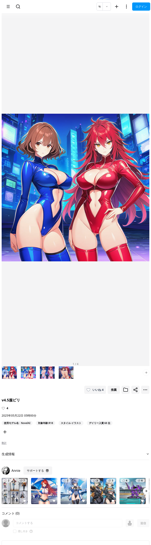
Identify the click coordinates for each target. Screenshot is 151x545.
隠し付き (23, 531)
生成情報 (75, 454)
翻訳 (4, 443)
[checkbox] (14, 531)
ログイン (141, 6)
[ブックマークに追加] (126, 390)
